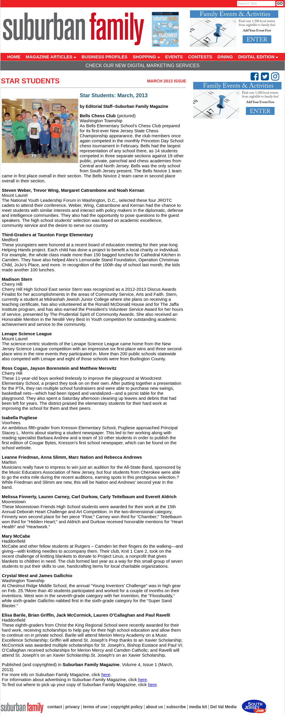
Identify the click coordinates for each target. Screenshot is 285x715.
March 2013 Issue (166, 81)
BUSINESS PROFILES (104, 56)
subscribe (176, 706)
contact (54, 706)
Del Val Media (223, 706)
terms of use (95, 706)
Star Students (30, 81)
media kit (198, 706)
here (105, 674)
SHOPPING (146, 56)
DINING (225, 56)
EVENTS (174, 56)
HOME (14, 56)
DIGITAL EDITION (258, 56)
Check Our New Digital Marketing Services (142, 65)
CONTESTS (200, 56)
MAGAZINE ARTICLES (51, 56)
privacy (72, 706)
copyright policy (127, 706)
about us (154, 706)
